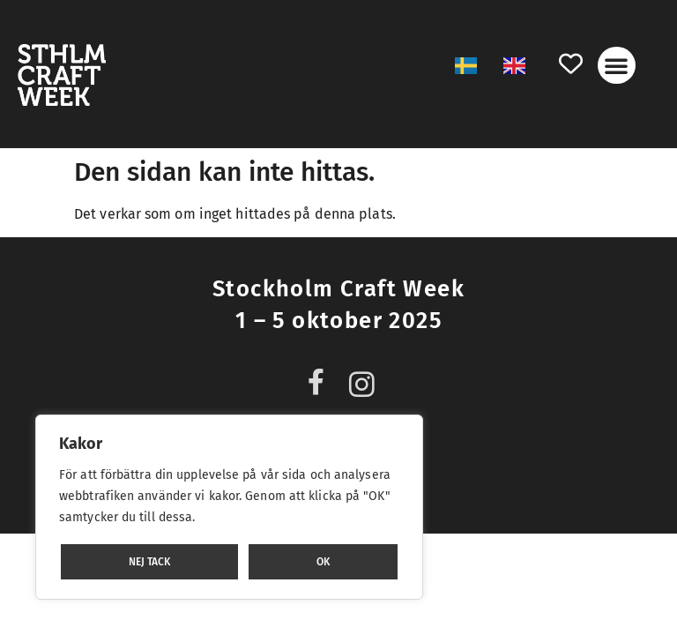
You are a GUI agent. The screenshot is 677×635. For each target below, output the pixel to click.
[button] (616, 65)
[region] (229, 507)
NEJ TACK (149, 562)
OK (323, 562)
